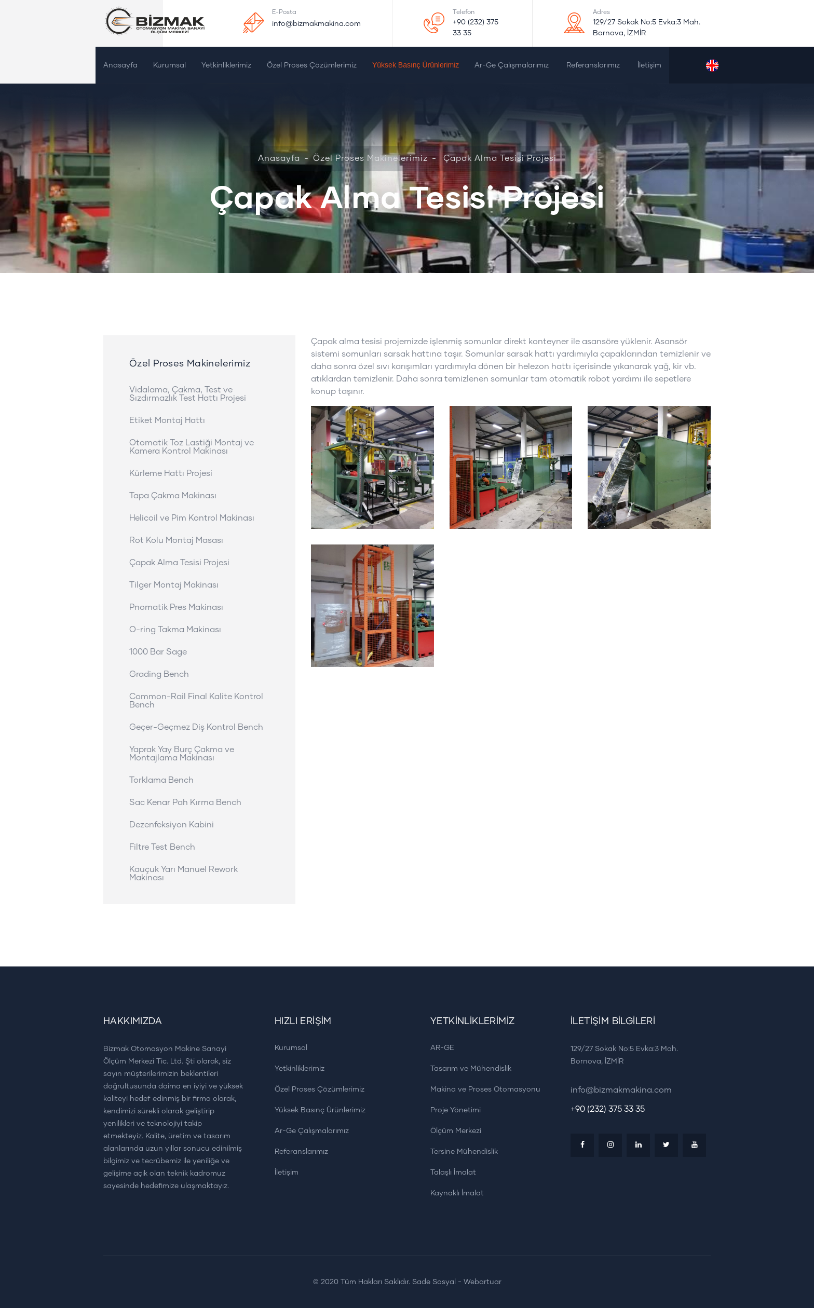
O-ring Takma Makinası (175, 629)
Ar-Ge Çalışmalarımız (511, 65)
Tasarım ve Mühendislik (467, 1068)
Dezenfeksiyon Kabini (171, 825)
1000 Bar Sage (158, 652)
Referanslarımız (593, 65)
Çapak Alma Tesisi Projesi (179, 562)
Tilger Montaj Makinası (174, 585)
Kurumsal (169, 65)
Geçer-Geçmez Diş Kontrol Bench (196, 727)
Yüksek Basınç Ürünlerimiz (415, 65)
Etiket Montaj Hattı (167, 420)
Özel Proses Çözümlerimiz (312, 65)
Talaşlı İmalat (449, 1172)
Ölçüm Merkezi (452, 1131)
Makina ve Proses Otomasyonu (481, 1089)
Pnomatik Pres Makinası (176, 607)
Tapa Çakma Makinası (172, 496)
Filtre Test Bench (162, 847)
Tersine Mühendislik (460, 1151)
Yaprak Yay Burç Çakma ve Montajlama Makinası (181, 753)
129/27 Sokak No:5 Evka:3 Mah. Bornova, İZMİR (646, 28)
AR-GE (438, 1048)
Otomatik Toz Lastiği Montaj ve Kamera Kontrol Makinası (191, 447)
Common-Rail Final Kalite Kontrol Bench (196, 700)
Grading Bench (159, 674)
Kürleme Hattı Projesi (170, 473)
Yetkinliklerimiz (226, 65)
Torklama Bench (161, 780)
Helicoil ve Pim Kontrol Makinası (191, 518)
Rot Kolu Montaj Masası (176, 540)
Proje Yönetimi (452, 1110)
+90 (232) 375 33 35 (475, 28)
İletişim (649, 65)
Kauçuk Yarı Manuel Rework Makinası (183, 873)
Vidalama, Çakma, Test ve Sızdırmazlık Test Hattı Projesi (187, 394)
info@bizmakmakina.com (316, 24)
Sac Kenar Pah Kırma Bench (185, 802)
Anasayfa (120, 65)
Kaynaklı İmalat (453, 1193)
